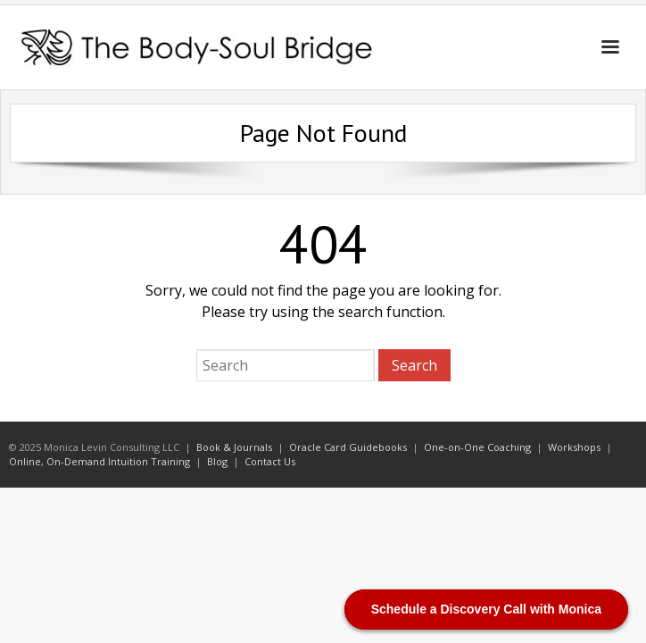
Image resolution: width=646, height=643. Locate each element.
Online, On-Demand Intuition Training (99, 461)
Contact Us (269, 461)
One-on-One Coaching (477, 447)
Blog (217, 461)
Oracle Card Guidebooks (348, 447)
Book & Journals (234, 447)
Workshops (574, 447)
